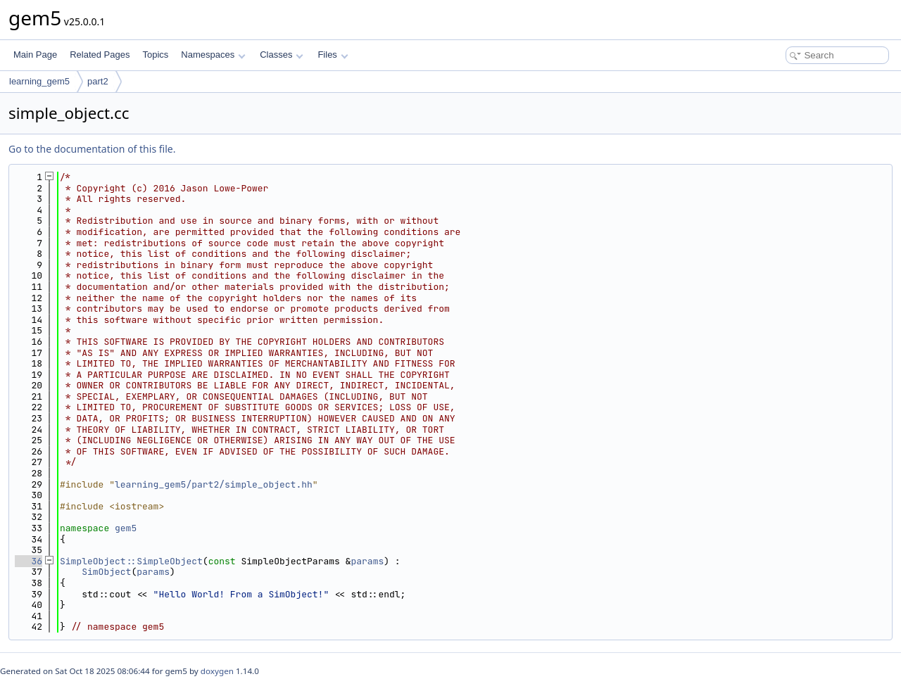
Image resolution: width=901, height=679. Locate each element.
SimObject (106, 572)
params (367, 561)
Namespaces (213, 54)
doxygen (217, 671)
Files (332, 54)
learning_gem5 (39, 81)
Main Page (35, 54)
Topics (155, 54)
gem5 (126, 528)
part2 (97, 81)
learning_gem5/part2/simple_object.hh (214, 484)
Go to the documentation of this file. (91, 149)
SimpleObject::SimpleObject (131, 561)
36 (28, 561)
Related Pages (100, 54)
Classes (281, 54)
